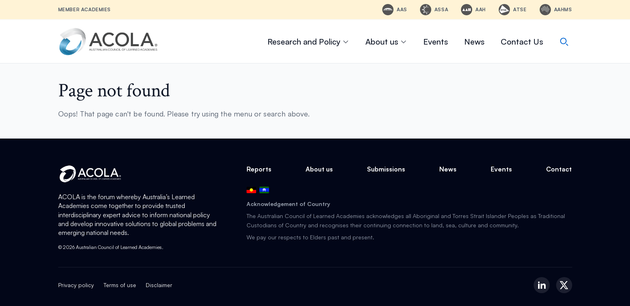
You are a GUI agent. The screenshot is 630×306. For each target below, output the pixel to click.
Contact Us (522, 42)
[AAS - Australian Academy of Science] (394, 9)
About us (386, 42)
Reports (259, 169)
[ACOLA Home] (108, 42)
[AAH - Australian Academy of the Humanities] (473, 9)
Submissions (386, 169)
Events (435, 42)
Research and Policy (308, 42)
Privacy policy (76, 285)
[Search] (564, 42)
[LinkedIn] (542, 285)
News (474, 42)
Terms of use (120, 285)
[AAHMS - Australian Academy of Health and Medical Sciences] (556, 9)
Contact (559, 169)
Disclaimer (159, 285)
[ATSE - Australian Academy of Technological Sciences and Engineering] (512, 9)
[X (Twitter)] (564, 285)
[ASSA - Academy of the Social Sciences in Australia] (434, 9)
